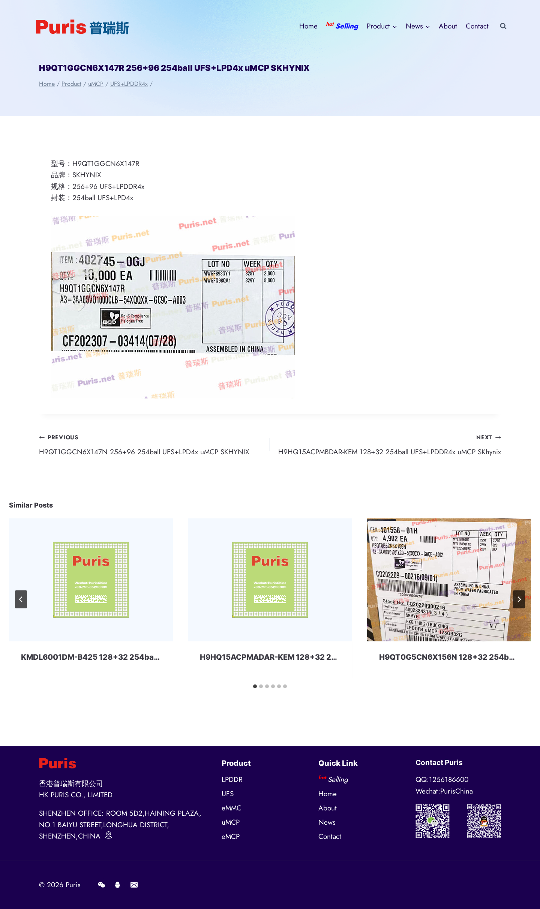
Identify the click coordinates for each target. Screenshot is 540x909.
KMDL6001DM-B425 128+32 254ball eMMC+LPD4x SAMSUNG (137, 657)
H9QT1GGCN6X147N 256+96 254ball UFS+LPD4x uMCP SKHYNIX (151, 444)
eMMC (232, 808)
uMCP (231, 822)
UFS (228, 794)
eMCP (231, 836)
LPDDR (232, 779)
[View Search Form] (503, 26)
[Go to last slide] (21, 599)
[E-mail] (134, 885)
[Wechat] (101, 885)
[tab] (255, 686)
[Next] (519, 599)
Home (308, 26)
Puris (73, 885)
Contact (477, 26)
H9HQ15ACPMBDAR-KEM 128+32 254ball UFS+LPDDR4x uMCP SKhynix (389, 444)
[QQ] (118, 885)
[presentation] (91, 579)
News (327, 822)
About (448, 26)
